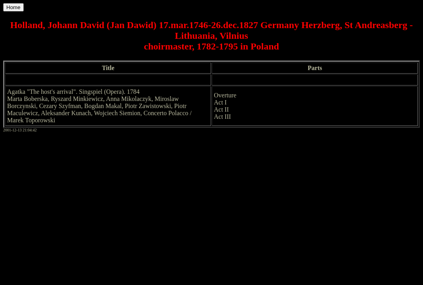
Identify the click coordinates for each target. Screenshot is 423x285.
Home (13, 7)
